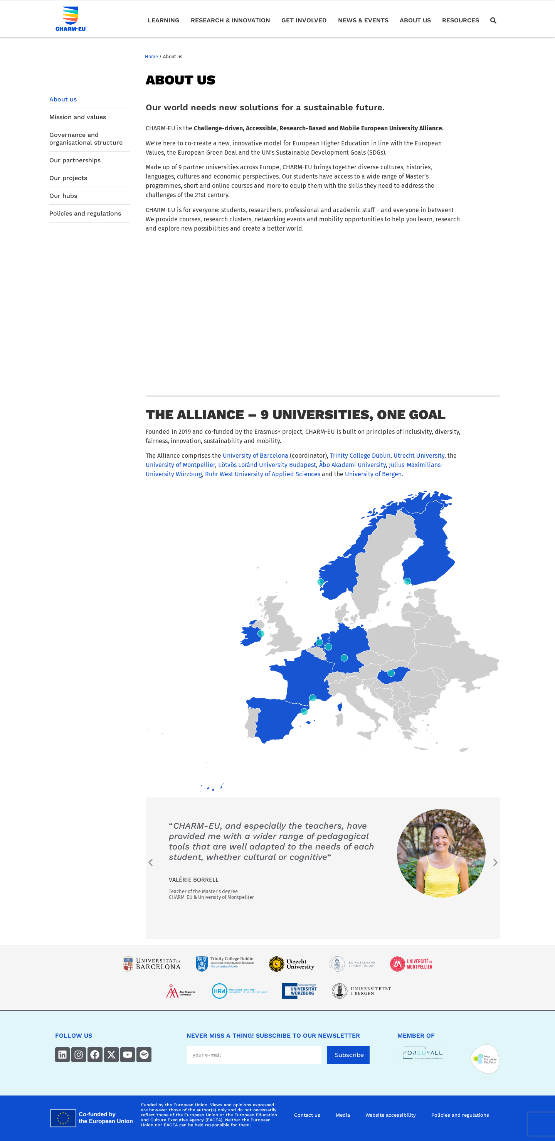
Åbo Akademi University (352, 465)
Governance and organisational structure (86, 138)
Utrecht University (419, 455)
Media (343, 1115)
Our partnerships (75, 160)
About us (63, 99)
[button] (150, 862)
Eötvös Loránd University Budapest (267, 465)
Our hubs (63, 195)
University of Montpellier (180, 465)
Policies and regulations (85, 213)
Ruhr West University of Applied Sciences (262, 474)
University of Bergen (373, 474)
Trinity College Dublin (360, 455)
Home (151, 56)
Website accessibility (390, 1115)
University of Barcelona (255, 455)
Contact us (307, 1115)
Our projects (68, 178)
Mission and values (77, 117)
